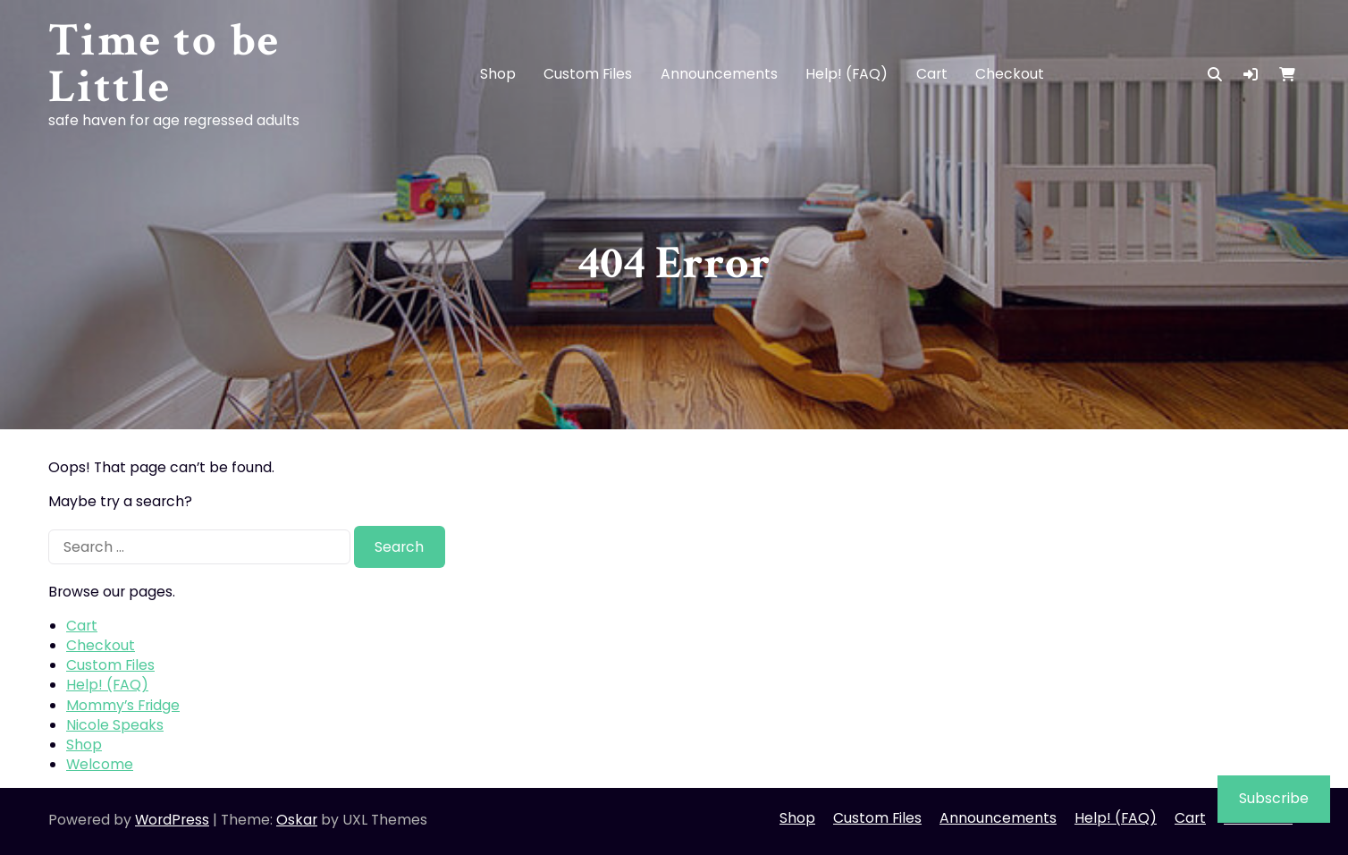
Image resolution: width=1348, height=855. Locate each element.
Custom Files (587, 73)
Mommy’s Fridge (123, 705)
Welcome (99, 764)
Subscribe (1274, 798)
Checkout (1009, 73)
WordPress (172, 819)
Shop (498, 73)
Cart (932, 73)
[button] (1250, 74)
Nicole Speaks (115, 725)
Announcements (719, 73)
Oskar (296, 819)
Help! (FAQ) (846, 73)
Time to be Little (164, 64)
